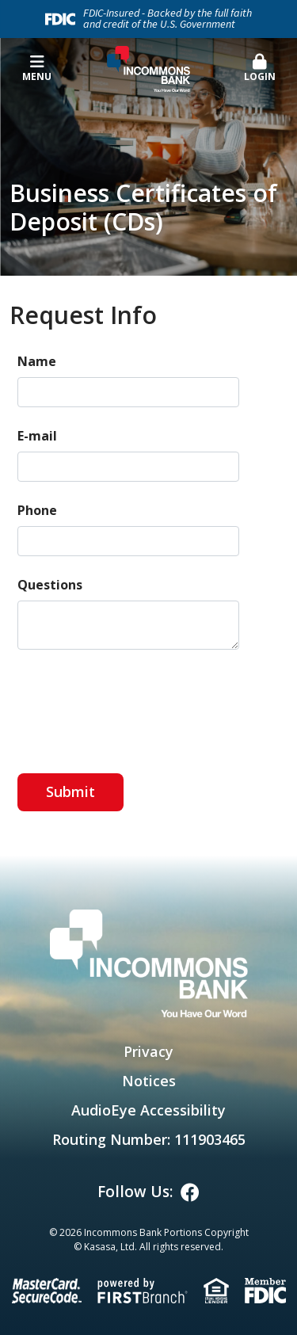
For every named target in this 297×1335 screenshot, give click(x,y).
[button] (260, 69)
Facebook (190, 1192)
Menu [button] (37, 68)
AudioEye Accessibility (148, 1109)
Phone (37, 510)
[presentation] (137, 704)
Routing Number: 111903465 (149, 1139)
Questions (49, 584)
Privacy (148, 1051)
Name (36, 361)
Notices (149, 1080)
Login (259, 68)
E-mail (37, 435)
